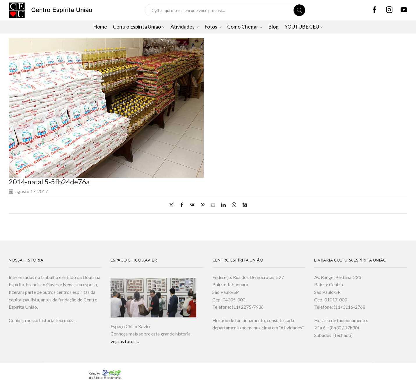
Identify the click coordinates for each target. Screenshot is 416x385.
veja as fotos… (125, 341)
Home (100, 27)
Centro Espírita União (139, 27)
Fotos (213, 27)
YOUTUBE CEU (304, 27)
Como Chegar (244, 27)
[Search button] (299, 10)
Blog (273, 27)
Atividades (184, 27)
